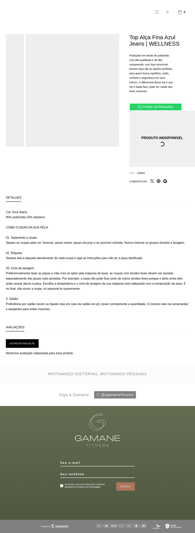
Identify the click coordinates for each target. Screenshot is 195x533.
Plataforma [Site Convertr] (54, 526)
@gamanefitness (115, 395)
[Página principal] (25, 12)
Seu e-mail (70, 462)
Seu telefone (72, 474)
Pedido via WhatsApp (158, 107)
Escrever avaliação (22, 343)
